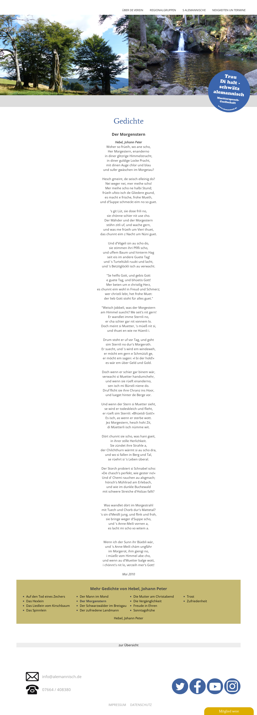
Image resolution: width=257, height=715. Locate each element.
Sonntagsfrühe (144, 610)
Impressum (117, 705)
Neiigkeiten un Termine (229, 10)
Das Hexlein (35, 601)
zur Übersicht (128, 645)
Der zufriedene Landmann (99, 610)
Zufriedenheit (197, 601)
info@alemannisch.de (61, 676)
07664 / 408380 (56, 689)
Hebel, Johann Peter (128, 142)
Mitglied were (229, 711)
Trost (190, 596)
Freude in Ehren (145, 606)
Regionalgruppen (163, 10)
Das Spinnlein (36, 610)
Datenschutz (141, 705)
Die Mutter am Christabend (153, 596)
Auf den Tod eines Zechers (45, 596)
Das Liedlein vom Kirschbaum (48, 606)
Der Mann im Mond (94, 596)
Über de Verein (132, 10)
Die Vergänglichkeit (147, 601)
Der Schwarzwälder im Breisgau (103, 606)
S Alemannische (194, 10)
